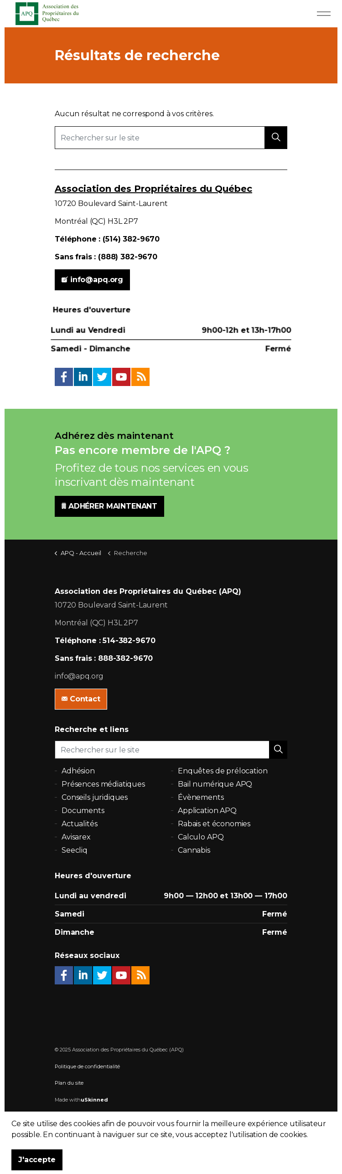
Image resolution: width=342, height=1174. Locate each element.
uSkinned (94, 1100)
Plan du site (69, 1083)
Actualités (80, 823)
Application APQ (207, 810)
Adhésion (78, 771)
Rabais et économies (214, 823)
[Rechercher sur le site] (171, 137)
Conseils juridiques (95, 797)
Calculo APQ (200, 837)
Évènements (201, 797)
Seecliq (75, 850)
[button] (275, 137)
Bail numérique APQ (215, 784)
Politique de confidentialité (87, 1066)
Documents (83, 810)
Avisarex (76, 837)
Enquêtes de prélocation (223, 771)
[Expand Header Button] (323, 13)
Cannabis (194, 850)
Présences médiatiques (103, 784)
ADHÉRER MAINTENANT (109, 506)
